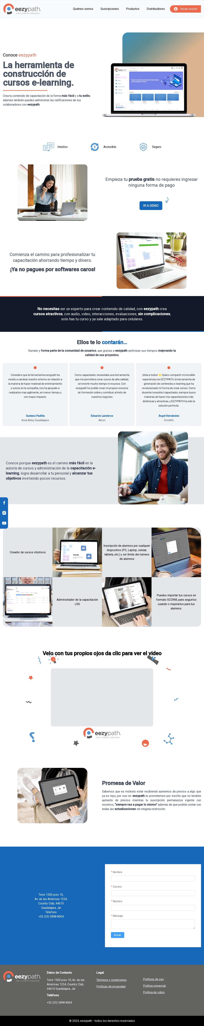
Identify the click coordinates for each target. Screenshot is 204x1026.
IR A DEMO (152, 204)
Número (117, 901)
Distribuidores (156, 9)
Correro (117, 886)
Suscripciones (110, 9)
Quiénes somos (83, 9)
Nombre (117, 872)
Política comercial (154, 986)
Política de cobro (154, 992)
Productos (132, 9)
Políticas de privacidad (110, 986)
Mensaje (118, 915)
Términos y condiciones (111, 980)
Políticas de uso (153, 979)
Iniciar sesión (188, 9)
